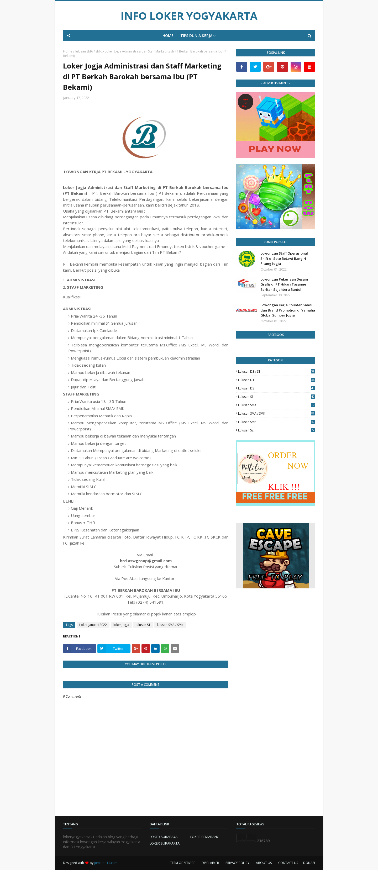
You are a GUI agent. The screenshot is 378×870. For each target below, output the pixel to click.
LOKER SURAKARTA (165, 843)
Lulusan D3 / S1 (276, 371)
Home (67, 51)
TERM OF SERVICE (182, 863)
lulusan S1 (143, 625)
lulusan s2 (276, 430)
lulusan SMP (276, 422)
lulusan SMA (276, 405)
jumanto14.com (106, 863)
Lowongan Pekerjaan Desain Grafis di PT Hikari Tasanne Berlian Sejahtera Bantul (284, 284)
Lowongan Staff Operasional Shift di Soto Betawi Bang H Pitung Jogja (284, 258)
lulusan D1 (276, 380)
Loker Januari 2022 (93, 625)
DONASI (309, 863)
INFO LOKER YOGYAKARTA (189, 15)
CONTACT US (288, 863)
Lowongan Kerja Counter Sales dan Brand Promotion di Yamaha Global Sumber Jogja (287, 310)
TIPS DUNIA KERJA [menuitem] (196, 35)
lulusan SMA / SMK (88, 51)
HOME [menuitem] (168, 35)
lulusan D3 (276, 388)
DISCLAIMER (210, 863)
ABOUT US (264, 863)
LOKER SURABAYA (163, 836)
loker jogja (121, 625)
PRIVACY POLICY (237, 863)
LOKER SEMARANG (204, 836)
